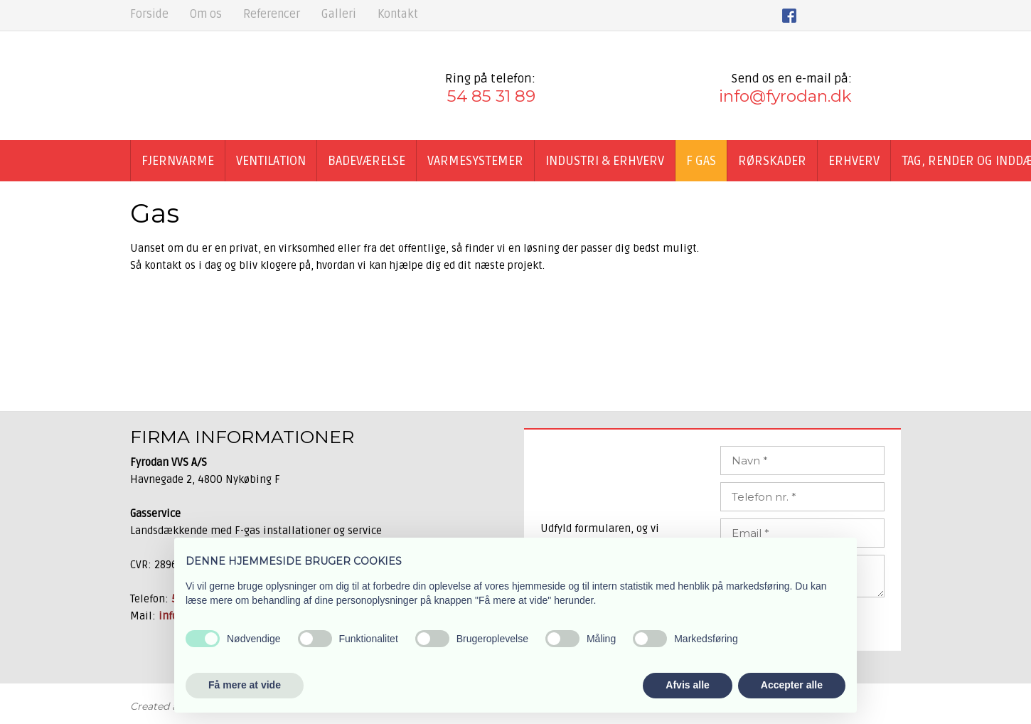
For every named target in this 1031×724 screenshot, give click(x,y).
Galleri (338, 14)
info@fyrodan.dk (785, 96)
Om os (206, 14)
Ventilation (271, 161)
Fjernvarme (177, 161)
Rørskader (772, 161)
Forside (149, 14)
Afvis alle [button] (687, 685)
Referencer (271, 14)
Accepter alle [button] (792, 685)
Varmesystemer (475, 161)
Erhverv (854, 161)
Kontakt (398, 14)
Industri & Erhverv (604, 161)
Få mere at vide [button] (244, 685)
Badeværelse (366, 161)
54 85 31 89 (491, 96)
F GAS (701, 161)
